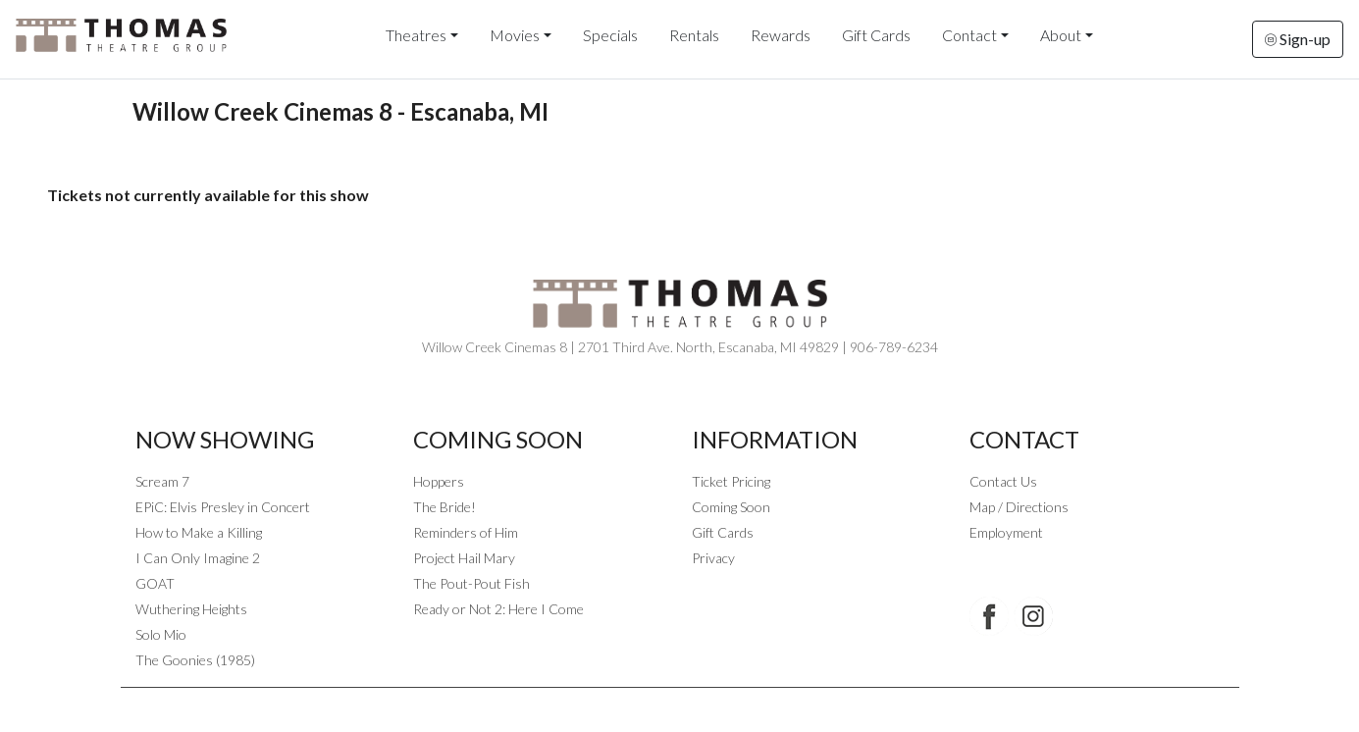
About (1060, 35)
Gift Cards (876, 35)
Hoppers (438, 481)
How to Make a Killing (198, 532)
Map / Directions (1019, 506)
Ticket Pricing (731, 481)
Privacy (713, 557)
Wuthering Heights (191, 609)
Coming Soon (731, 506)
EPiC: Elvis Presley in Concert (222, 506)
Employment (1006, 532)
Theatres (416, 35)
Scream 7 (162, 481)
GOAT (155, 583)
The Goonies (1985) (195, 660)
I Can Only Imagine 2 (197, 557)
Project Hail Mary (464, 557)
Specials (610, 35)
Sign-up (1298, 38)
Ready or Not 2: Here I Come (498, 609)
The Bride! (444, 506)
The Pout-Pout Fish (471, 583)
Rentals (694, 35)
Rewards (780, 35)
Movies (515, 35)
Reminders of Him (465, 532)
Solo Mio (160, 634)
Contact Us (1003, 481)
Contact (969, 35)
